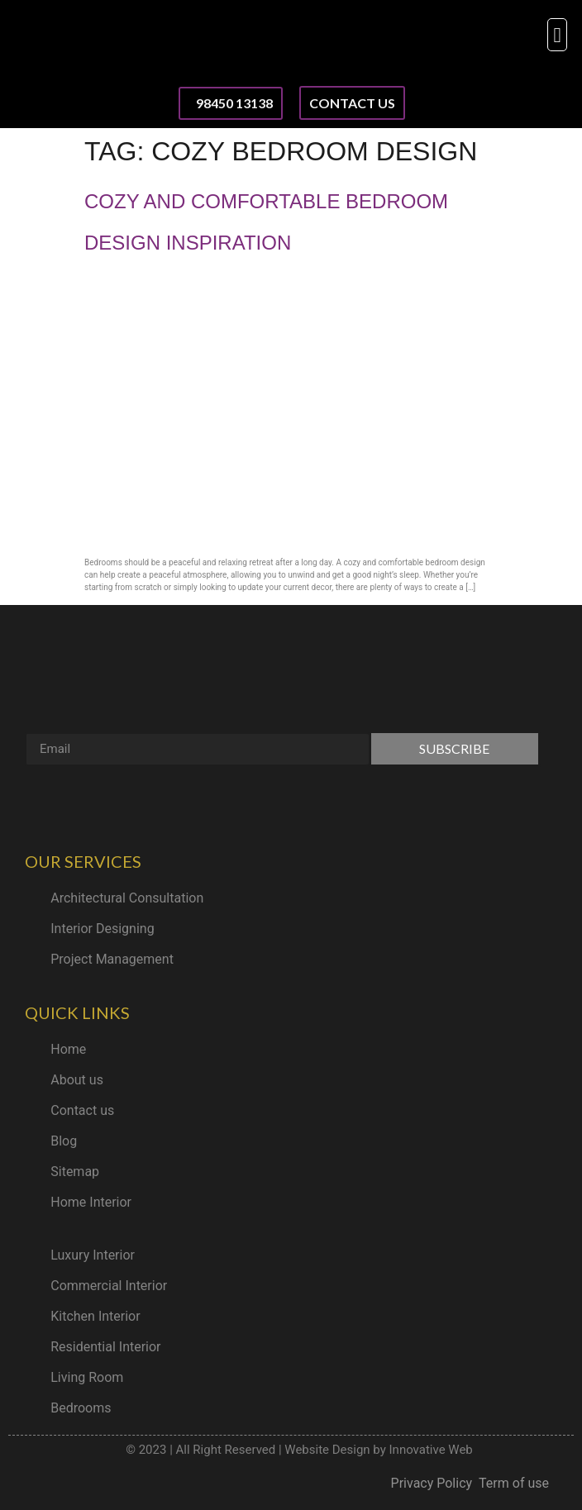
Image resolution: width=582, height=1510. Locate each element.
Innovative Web (431, 1449)
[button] (557, 34)
